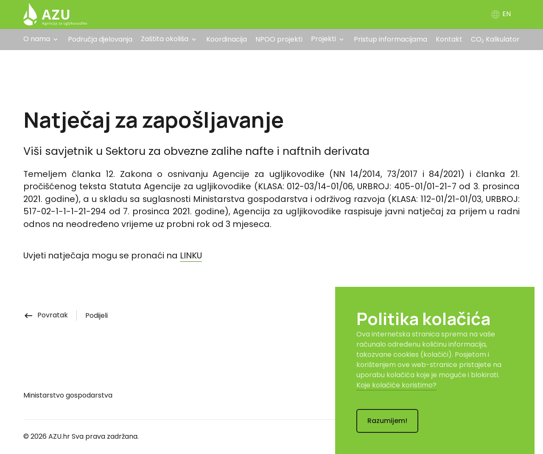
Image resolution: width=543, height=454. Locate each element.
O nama (36, 39)
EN (500, 14)
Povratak (45, 315)
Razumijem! (387, 421)
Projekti (323, 39)
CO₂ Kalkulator (495, 39)
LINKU (191, 255)
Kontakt (449, 39)
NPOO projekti (278, 39)
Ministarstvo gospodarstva (67, 395)
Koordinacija (226, 39)
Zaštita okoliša (164, 39)
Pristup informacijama (390, 39)
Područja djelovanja (100, 39)
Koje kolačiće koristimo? (396, 385)
